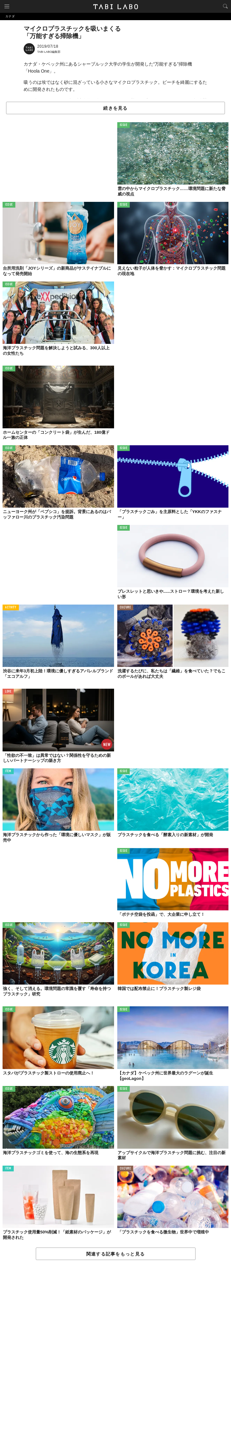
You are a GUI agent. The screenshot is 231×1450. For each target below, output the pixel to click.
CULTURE (125, 607)
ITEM (8, 771)
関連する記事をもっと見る (115, 1253)
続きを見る (115, 108)
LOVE (8, 691)
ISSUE (123, 125)
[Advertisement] (115, 1355)
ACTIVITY (10, 607)
